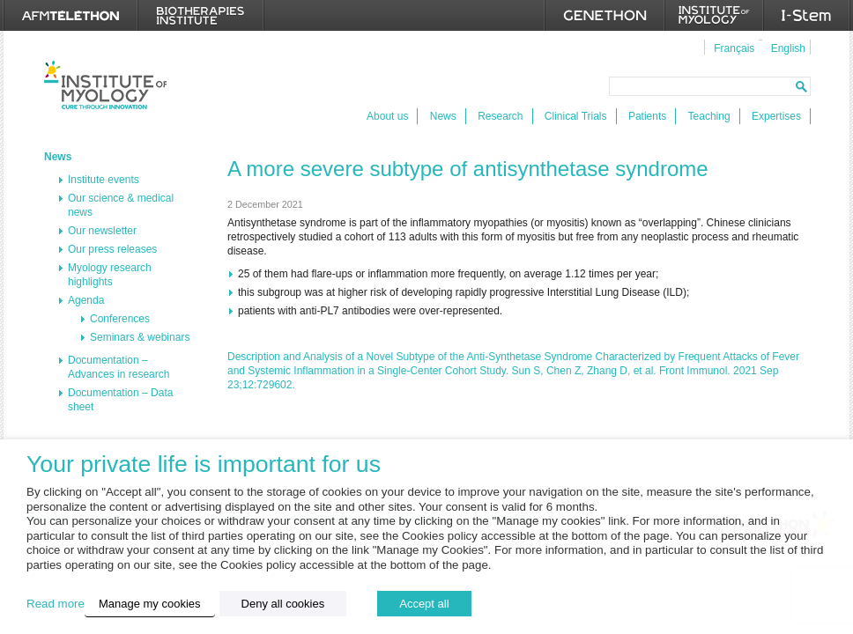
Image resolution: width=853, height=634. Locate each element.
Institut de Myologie (105, 85)
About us (387, 116)
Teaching (709, 116)
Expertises (776, 116)
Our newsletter (102, 231)
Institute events (103, 179)
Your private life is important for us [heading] (203, 464)
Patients (647, 116)
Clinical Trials (576, 116)
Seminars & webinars (139, 337)
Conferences (120, 319)
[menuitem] (732, 47)
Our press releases (112, 249)
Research (500, 116)
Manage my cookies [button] (150, 603)
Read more (55, 603)
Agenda (86, 300)
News (443, 116)
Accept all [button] (424, 603)
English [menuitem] (788, 48)
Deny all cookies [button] (283, 603)
